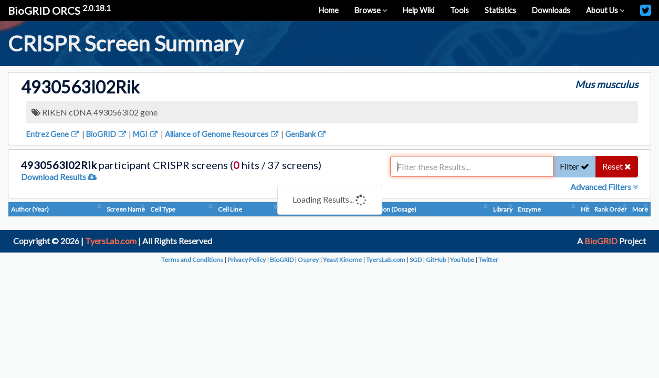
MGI (146, 134)
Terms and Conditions (192, 260)
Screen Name (126, 209)
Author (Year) (30, 209)
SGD (416, 260)
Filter (574, 166)
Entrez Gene (53, 134)
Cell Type (162, 209)
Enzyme (529, 209)
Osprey (308, 260)
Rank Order (610, 209)
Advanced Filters (604, 187)
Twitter (488, 260)
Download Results (59, 177)
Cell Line (230, 209)
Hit (585, 209)
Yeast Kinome (342, 260)
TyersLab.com (111, 241)
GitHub (436, 260)
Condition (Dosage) (389, 209)
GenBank (306, 134)
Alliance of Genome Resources (222, 134)
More (640, 209)
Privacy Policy (246, 260)
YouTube (462, 260)
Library (502, 209)
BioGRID (107, 134)
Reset (616, 166)
